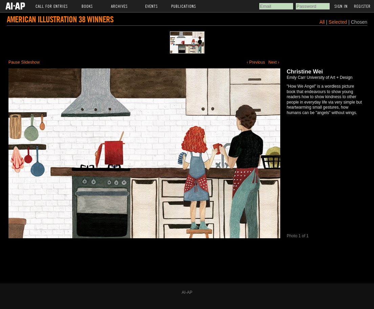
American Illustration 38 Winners (60, 19)
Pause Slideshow (24, 62)
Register (362, 6)
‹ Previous (256, 62)
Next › (273, 62)
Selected (338, 22)
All (322, 22)
